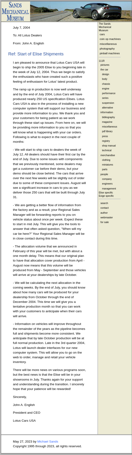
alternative (107, 107)
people (104, 174)
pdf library (107, 131)
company (107, 179)
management (109, 188)
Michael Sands (47, 441)
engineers (107, 183)
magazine (107, 122)
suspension (108, 103)
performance (109, 93)
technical (107, 150)
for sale (104, 222)
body (104, 79)
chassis (106, 84)
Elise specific (106, 192)
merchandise (107, 155)
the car (104, 69)
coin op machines (110, 39)
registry (106, 141)
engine (105, 88)
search (104, 203)
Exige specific (106, 196)
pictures (104, 64)
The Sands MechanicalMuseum (105, 27)
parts (105, 169)
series (105, 98)
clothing (106, 160)
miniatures (107, 164)
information (106, 112)
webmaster (106, 217)
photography (107, 48)
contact (104, 207)
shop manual (109, 145)
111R (102, 61)
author (104, 212)
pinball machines (110, 53)
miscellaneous (108, 43)
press (105, 136)
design (105, 74)
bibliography (108, 117)
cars (102, 34)
